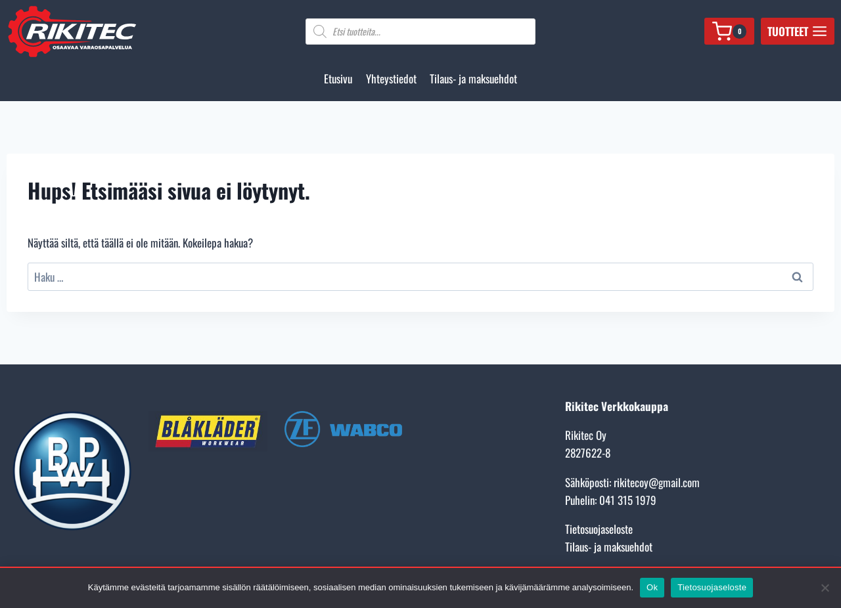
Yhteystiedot (391, 78)
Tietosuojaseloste (599, 529)
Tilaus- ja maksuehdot (473, 78)
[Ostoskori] (729, 31)
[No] (824, 587)
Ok (652, 587)
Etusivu (338, 78)
